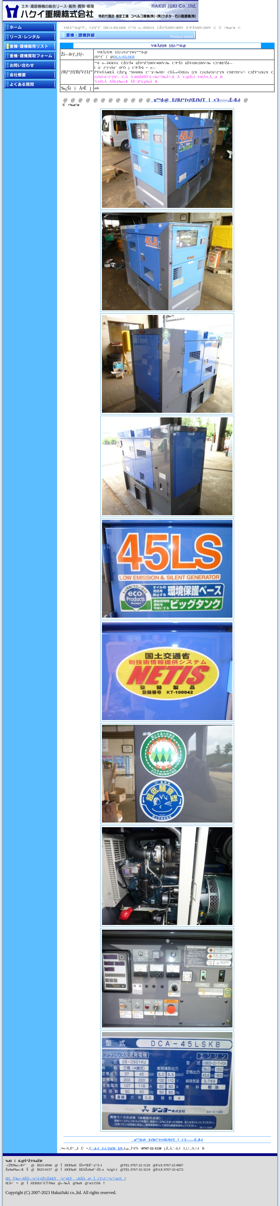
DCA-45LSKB (124, 57)
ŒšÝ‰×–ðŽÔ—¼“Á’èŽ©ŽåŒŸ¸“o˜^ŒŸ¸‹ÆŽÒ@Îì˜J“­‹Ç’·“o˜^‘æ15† (65, 1178)
